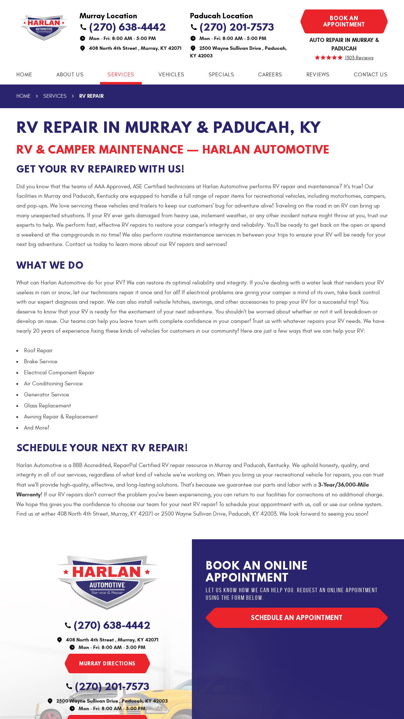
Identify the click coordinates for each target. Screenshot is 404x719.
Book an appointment (344, 21)
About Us (70, 75)
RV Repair (91, 96)
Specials (221, 75)
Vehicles (171, 75)
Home (24, 75)
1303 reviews (359, 57)
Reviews (318, 75)
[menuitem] (24, 75)
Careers (270, 75)
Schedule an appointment (297, 617)
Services (121, 75)
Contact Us (371, 75)
